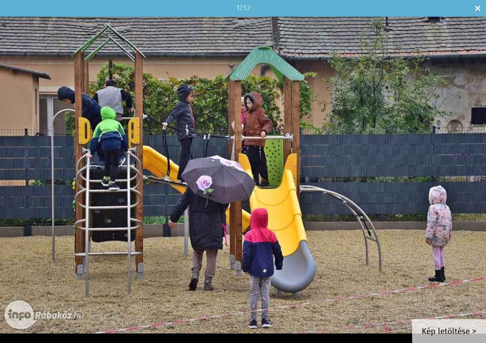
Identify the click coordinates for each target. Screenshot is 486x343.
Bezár (477, 8)
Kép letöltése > (449, 331)
